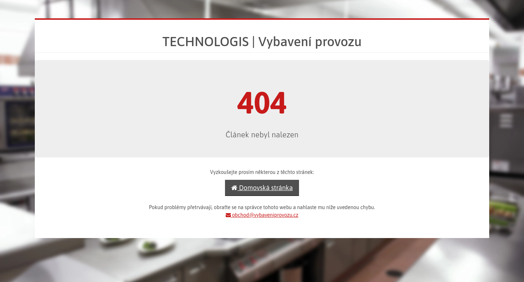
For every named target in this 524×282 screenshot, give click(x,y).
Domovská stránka (262, 188)
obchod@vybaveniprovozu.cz (262, 215)
